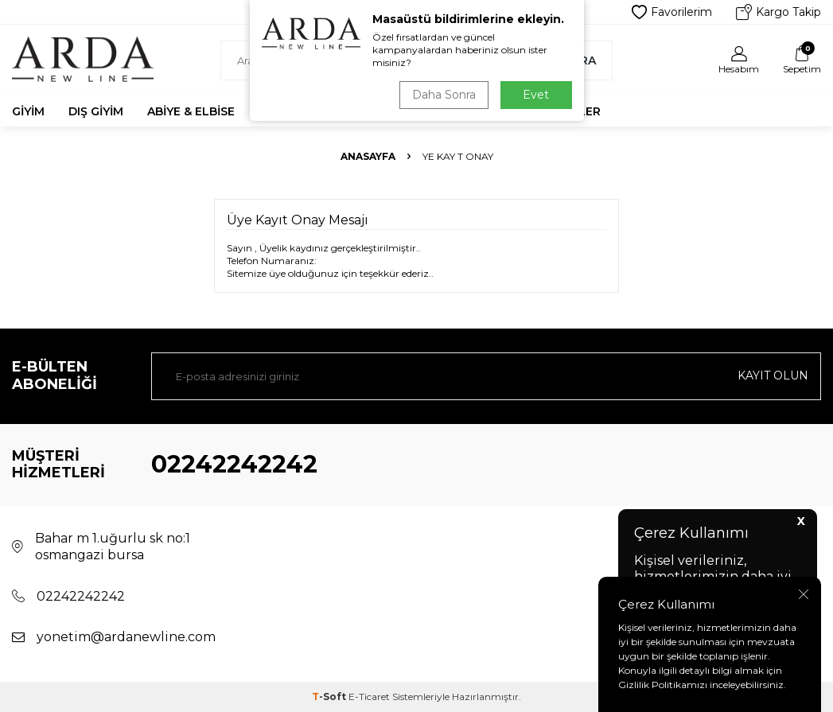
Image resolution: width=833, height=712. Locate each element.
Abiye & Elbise (191, 111)
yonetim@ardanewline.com (126, 636)
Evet (536, 95)
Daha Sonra (444, 95)
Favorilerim (672, 12)
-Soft (330, 696)
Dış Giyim (95, 111)
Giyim (28, 111)
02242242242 (234, 464)
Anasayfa (368, 156)
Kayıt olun (773, 375)
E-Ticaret (369, 696)
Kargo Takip (778, 12)
